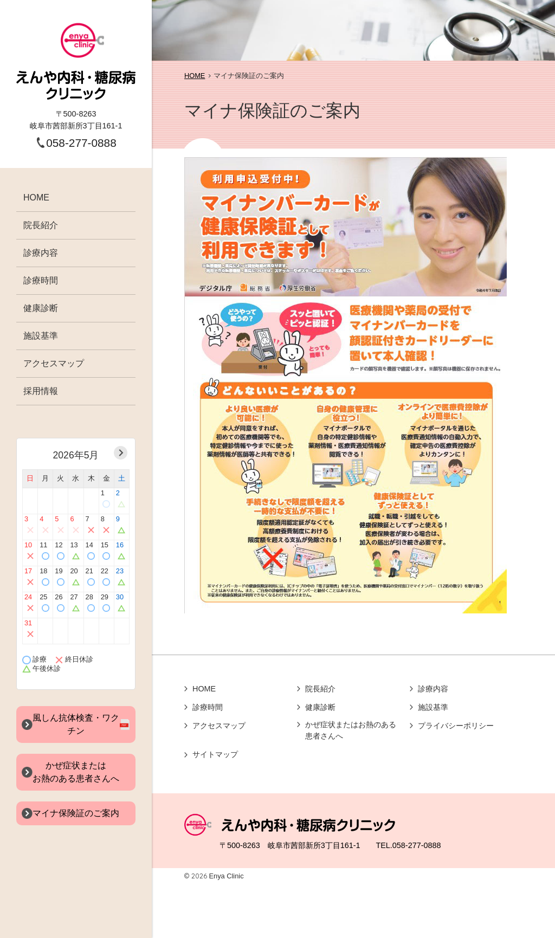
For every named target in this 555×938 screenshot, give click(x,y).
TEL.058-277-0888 (408, 845)
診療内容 (40, 252)
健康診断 (40, 308)
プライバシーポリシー (456, 725)
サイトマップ (215, 754)
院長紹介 (40, 225)
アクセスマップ (53, 363)
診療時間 (40, 280)
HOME (36, 197)
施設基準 (40, 335)
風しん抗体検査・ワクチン (76, 724)
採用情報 (40, 391)
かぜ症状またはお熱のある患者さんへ (350, 730)
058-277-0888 (81, 143)
